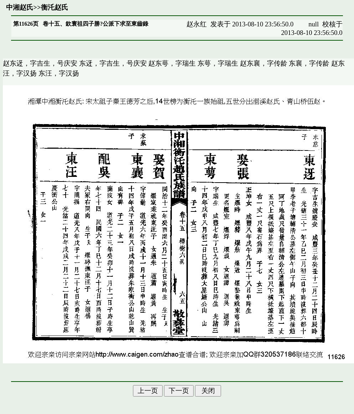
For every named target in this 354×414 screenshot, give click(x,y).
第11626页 (26, 24)
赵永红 (196, 24)
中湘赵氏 (19, 7)
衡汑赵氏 (54, 7)
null (313, 24)
